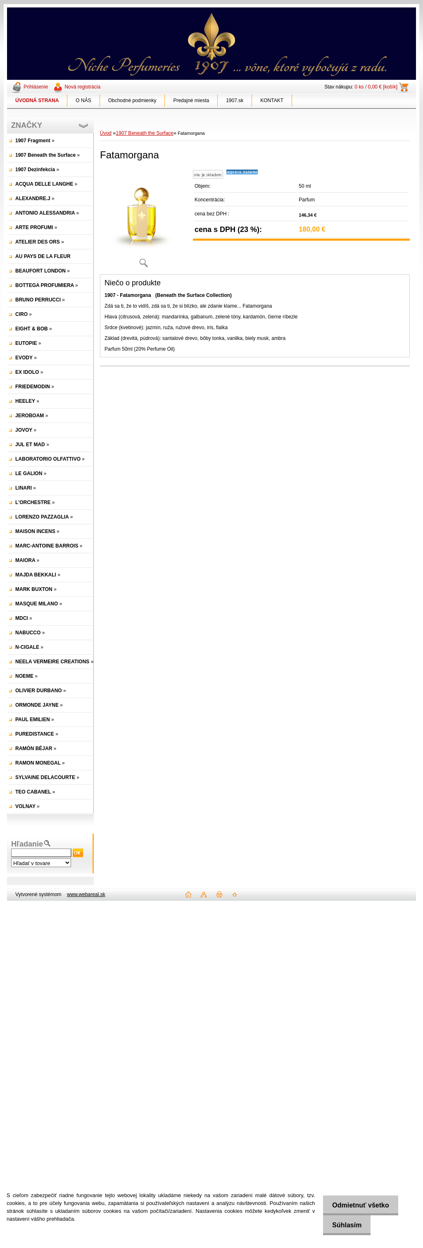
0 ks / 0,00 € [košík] (376, 87)
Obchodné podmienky (132, 100)
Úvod (106, 133)
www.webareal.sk (86, 894)
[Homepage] (37, 100)
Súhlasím (345, 1225)
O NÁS (83, 100)
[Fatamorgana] (143, 221)
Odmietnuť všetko (358, 1205)
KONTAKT (271, 100)
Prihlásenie (36, 87)
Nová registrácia (82, 87)
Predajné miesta (191, 100)
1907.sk (234, 100)
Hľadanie (27, 844)
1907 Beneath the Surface (144, 133)
